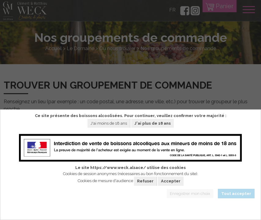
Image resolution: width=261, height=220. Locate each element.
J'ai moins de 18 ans (109, 123)
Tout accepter (236, 193)
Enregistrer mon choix (190, 193)
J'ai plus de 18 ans (152, 123)
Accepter (171, 181)
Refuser (145, 181)
